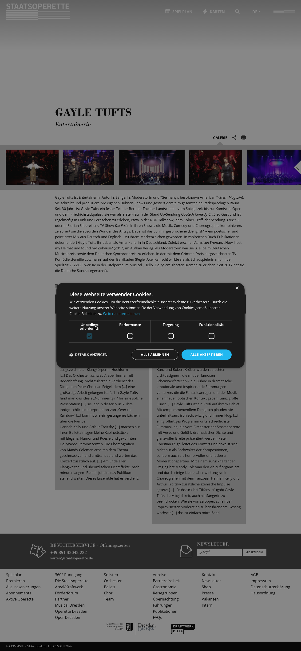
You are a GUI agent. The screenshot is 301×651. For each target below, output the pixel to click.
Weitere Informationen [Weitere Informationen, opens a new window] (121, 313)
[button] (88, 355)
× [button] (237, 288)
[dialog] (150, 325)
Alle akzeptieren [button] (206, 354)
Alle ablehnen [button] (155, 354)
